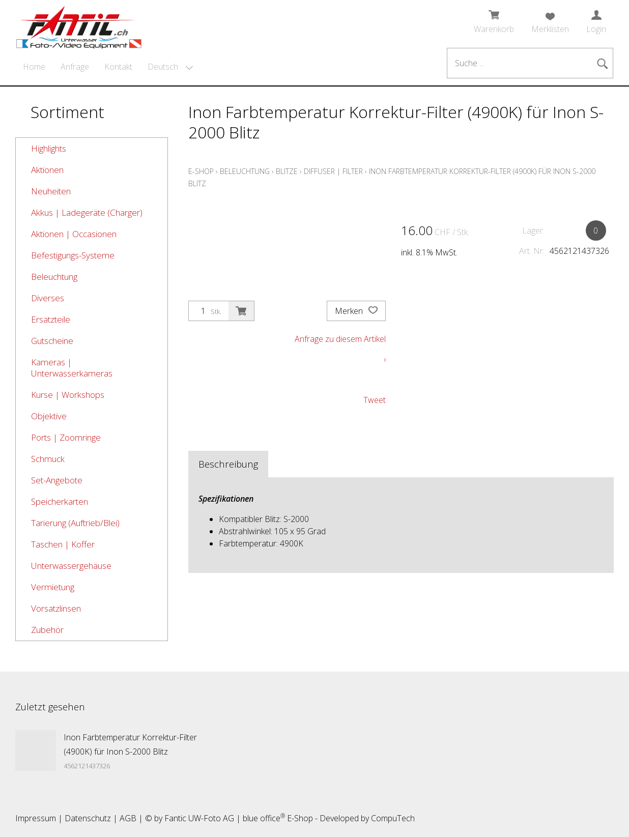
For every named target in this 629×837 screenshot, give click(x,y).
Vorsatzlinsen (56, 608)
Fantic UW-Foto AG (199, 818)
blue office (264, 818)
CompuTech (393, 818)
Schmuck (48, 459)
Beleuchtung (54, 276)
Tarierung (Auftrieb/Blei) (75, 523)
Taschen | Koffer (63, 544)
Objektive (49, 416)
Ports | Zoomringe (66, 437)
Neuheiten (51, 191)
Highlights (48, 148)
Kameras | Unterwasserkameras (71, 367)
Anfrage (75, 66)
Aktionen (47, 170)
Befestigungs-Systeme (73, 255)
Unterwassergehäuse (71, 565)
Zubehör (47, 630)
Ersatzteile (50, 319)
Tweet (374, 400)
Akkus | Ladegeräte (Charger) (86, 212)
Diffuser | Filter (333, 171)
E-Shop (201, 171)
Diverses (47, 298)
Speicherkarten (59, 501)
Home (34, 66)
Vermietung (52, 587)
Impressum (35, 818)
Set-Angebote (56, 480)
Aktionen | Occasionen (74, 234)
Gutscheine (52, 341)
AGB (128, 818)
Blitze (287, 171)
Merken (356, 311)
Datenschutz (88, 818)
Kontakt (118, 66)
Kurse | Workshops (67, 394)
